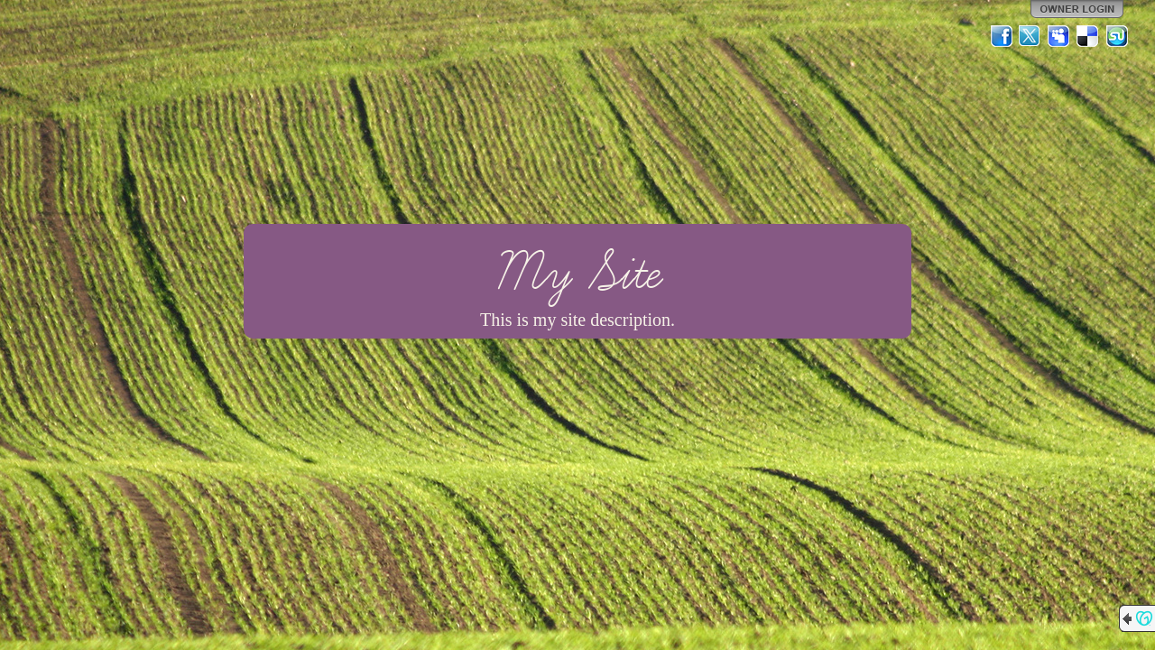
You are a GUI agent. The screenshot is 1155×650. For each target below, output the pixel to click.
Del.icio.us (1088, 36)
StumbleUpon (1117, 36)
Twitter (1030, 36)
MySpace (1059, 36)
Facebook (1001, 36)
